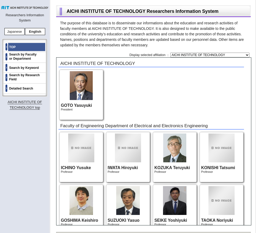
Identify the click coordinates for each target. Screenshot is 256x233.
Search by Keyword (24, 68)
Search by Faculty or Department (23, 56)
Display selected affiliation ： (149, 55)
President (77, 91)
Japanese (14, 32)
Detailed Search (21, 88)
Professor (77, 153)
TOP (12, 47)
